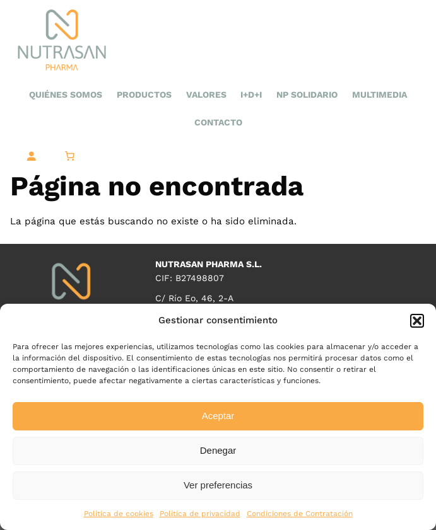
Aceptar (218, 415)
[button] (417, 320)
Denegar (218, 450)
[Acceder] (31, 156)
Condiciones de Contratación (300, 513)
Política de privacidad (200, 513)
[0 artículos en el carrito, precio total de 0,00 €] (69, 156)
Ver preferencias (218, 485)
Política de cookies (118, 513)
